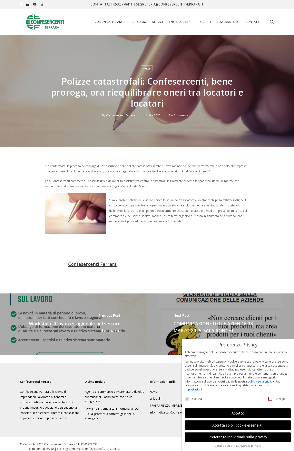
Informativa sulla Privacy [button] (248, 442)
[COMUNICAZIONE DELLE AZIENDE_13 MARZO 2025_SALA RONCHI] (220, 324)
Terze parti (278, 395)
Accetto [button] (238, 409)
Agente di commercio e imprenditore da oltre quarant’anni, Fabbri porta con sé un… (114, 394)
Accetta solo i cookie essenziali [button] (237, 421)
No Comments (178, 115)
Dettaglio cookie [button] (224, 442)
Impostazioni (193, 385)
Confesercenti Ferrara (120, 115)
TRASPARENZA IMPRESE (166, 405)
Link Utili (154, 398)
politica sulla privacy (261, 377)
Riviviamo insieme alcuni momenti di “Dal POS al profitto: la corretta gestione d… (112, 411)
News (153, 392)
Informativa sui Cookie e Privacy (170, 412)
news (146, 68)
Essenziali (194, 395)
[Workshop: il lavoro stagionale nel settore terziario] (73, 324)
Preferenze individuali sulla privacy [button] (238, 433)
